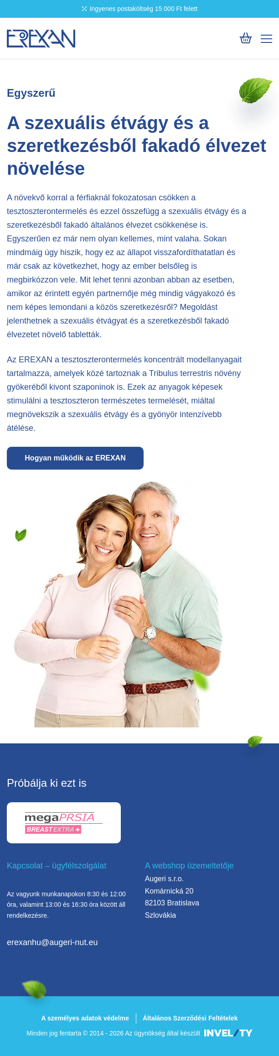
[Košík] (245, 38)
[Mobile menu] (266, 39)
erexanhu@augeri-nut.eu (52, 942)
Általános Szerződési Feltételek (190, 1018)
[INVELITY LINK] (228, 1033)
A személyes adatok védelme (85, 1018)
